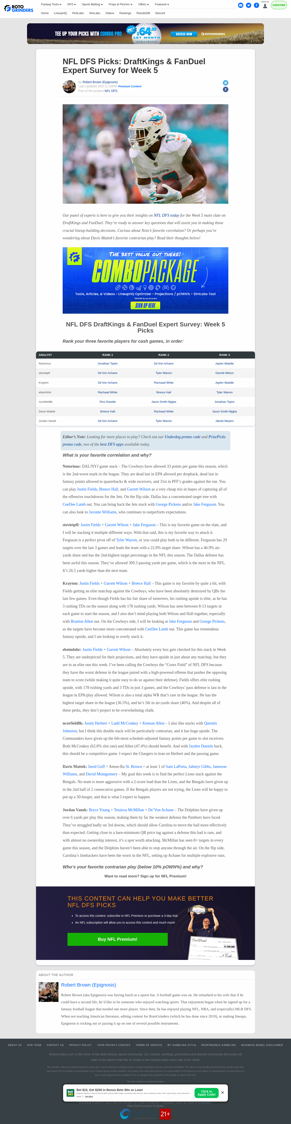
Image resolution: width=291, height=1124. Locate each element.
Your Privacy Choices (114, 1045)
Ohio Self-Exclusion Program (145, 1106)
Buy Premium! (117, 939)
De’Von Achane (164, 363)
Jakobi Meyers (224, 421)
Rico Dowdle (108, 401)
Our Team (34, 1045)
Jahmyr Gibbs (199, 766)
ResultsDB (143, 13)
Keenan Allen (154, 723)
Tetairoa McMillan (129, 810)
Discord (160, 13)
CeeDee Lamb (74, 504)
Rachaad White (164, 382)
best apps (112, 444)
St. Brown (134, 766)
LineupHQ (60, 13)
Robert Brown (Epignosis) (100, 82)
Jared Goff (96, 766)
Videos (109, 13)
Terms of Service (149, 1045)
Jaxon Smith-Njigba (163, 401)
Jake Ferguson (204, 504)
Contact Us (55, 1045)
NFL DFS (111, 91)
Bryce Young (99, 810)
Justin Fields (87, 489)
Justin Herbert (96, 723)
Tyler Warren (164, 373)
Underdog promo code (182, 437)
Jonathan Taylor (108, 363)
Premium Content (129, 86)
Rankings (125, 13)
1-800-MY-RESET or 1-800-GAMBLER (135, 1102)
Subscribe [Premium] (279, 5)
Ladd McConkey (124, 723)
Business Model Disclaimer (262, 1045)
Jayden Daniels (201, 746)
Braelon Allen (82, 621)
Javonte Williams (102, 512)
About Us (15, 1045)
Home (45, 13)
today (166, 215)
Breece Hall (163, 392)
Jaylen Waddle (224, 363)
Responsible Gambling (219, 1045)
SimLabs (94, 13)
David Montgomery (102, 774)
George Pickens (168, 504)
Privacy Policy (80, 1045)
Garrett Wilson (224, 373)
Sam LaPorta (176, 766)
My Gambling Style (181, 1045)
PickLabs (78, 13)
